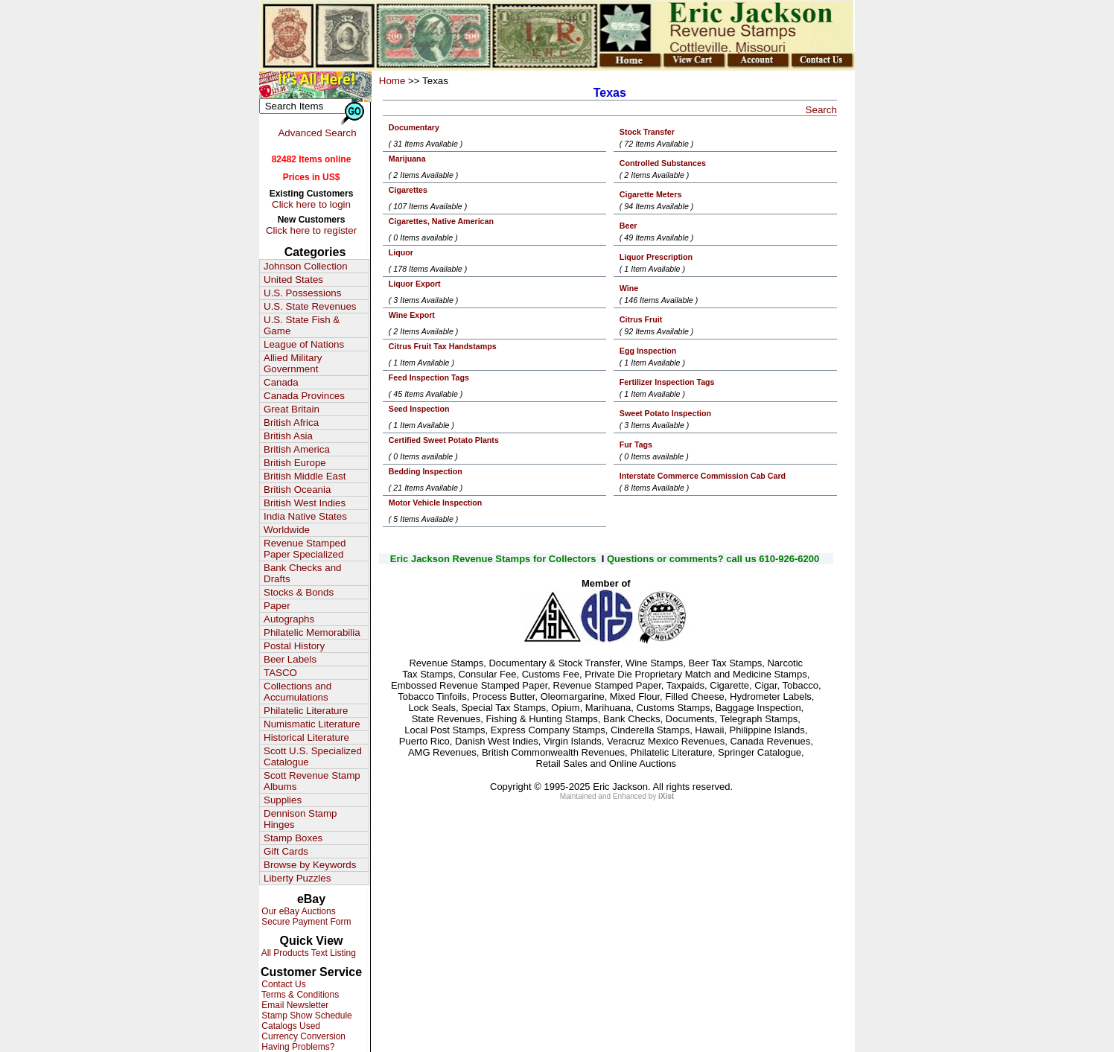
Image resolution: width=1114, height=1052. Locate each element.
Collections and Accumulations (297, 691)
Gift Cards (286, 851)
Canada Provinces (304, 395)
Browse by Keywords (310, 864)
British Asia (288, 435)
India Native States (305, 516)
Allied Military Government (293, 363)
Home (392, 80)
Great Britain (291, 409)
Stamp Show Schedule (305, 1015)
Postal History (294, 645)
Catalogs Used (289, 1026)
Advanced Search (317, 132)
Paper (277, 605)
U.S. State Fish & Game (302, 325)
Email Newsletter (293, 1005)
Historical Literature (306, 737)
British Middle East (305, 476)
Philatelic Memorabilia (312, 632)
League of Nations (304, 344)
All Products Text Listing (307, 953)
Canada (281, 382)
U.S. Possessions (302, 293)
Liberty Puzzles (297, 878)
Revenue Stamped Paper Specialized (305, 549)
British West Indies (305, 503)
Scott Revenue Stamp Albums (312, 781)
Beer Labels (290, 659)
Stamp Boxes (293, 838)
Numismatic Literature (312, 724)
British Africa (291, 422)
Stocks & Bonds (299, 592)
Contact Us (282, 984)
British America (297, 449)
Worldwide (287, 529)
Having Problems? (296, 1047)
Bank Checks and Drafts (302, 573)
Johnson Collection (306, 266)
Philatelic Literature (306, 710)
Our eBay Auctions (297, 911)
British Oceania (297, 489)
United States (293, 279)
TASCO (280, 672)
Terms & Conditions (299, 994)
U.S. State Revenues (310, 306)
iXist (666, 796)
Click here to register (311, 230)
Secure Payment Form (305, 921)
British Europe (295, 462)
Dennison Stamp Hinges (300, 819)
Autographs (289, 619)
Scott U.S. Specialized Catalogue (313, 756)
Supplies (283, 800)
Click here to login (311, 204)
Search (821, 109)
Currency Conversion (302, 1036)
